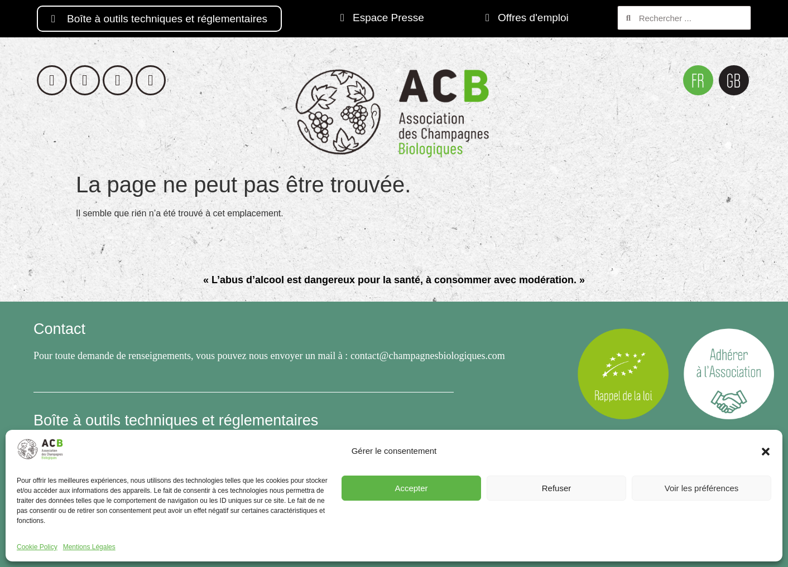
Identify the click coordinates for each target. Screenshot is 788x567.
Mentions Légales (89, 547)
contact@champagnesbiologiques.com (427, 355)
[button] (765, 451)
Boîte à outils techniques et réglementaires (175, 420)
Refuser (556, 488)
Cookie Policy (37, 547)
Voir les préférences (702, 488)
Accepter (411, 488)
